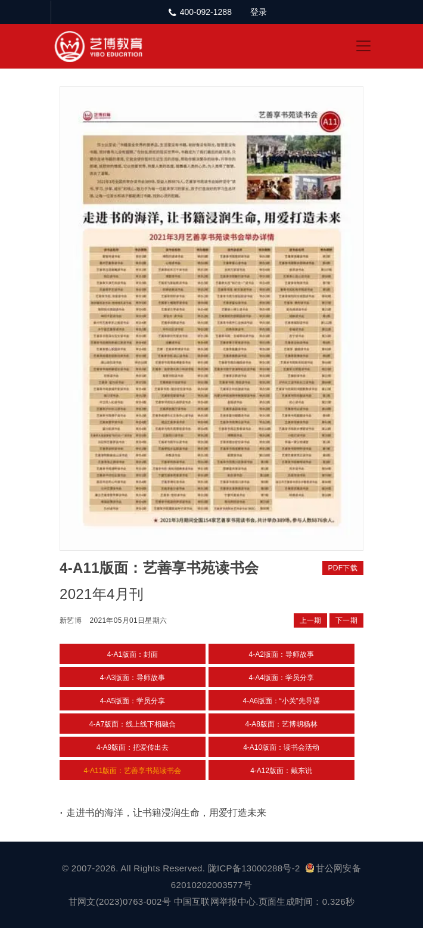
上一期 (311, 620)
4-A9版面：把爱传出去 (133, 747)
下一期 (346, 620)
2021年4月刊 (102, 594)
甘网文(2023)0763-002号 (120, 901)
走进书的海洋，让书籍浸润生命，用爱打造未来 (166, 813)
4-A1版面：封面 (132, 654)
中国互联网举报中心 (215, 901)
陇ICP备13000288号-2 (255, 868)
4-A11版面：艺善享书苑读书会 (132, 770)
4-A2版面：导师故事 (281, 654)
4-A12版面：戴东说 (281, 770)
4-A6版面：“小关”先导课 (281, 701)
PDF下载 (343, 568)
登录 (258, 12)
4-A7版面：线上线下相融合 (132, 724)
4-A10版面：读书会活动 (281, 747)
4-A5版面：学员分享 (132, 701)
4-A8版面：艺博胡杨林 (281, 724)
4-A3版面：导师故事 (132, 678)
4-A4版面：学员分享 (281, 678)
